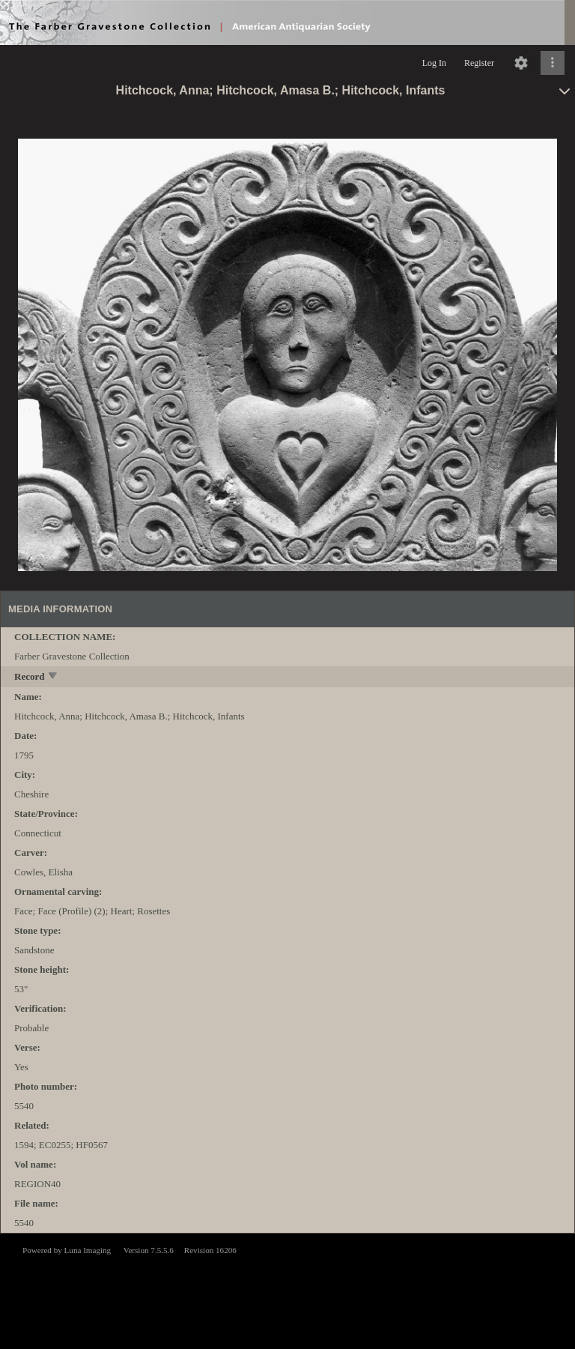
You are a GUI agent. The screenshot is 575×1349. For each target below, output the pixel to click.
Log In (434, 63)
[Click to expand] (553, 63)
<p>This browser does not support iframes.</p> (287, 1290)
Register (479, 63)
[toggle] (53, 677)
